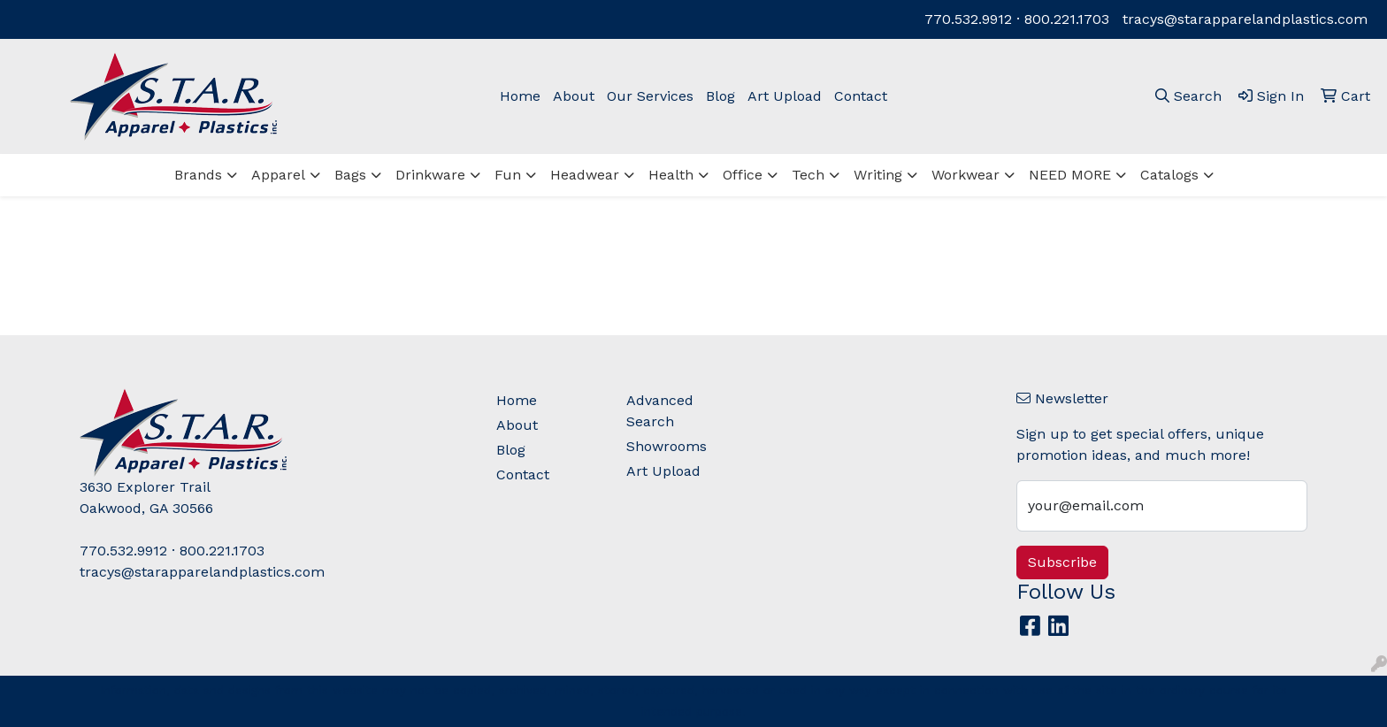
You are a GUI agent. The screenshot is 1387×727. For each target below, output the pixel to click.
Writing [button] (878, 174)
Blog (720, 96)
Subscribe (1062, 562)
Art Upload (784, 96)
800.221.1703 (1066, 19)
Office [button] (742, 174)
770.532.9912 (968, 19)
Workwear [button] (965, 174)
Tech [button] (808, 174)
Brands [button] (198, 174)
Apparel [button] (278, 174)
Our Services (650, 96)
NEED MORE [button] (1070, 174)
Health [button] (671, 174)
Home (520, 96)
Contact (860, 96)
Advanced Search (660, 411)
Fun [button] (507, 174)
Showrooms (666, 446)
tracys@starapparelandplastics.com (1245, 19)
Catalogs (1169, 174)
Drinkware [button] (430, 174)
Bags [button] (350, 174)
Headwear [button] (584, 174)
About (573, 96)
